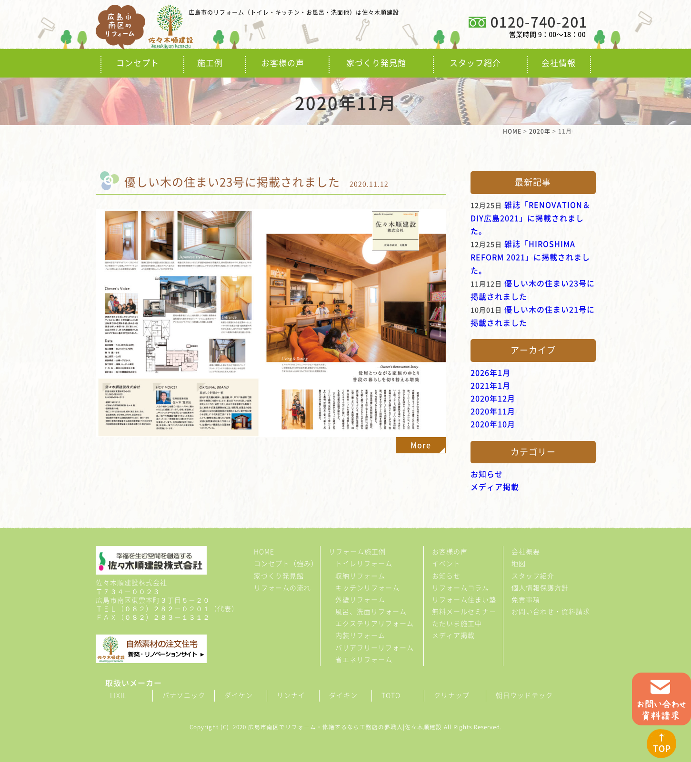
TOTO (391, 695)
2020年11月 (493, 411)
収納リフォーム (360, 576)
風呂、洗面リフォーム (371, 611)
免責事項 (525, 599)
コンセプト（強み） (286, 563)
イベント (446, 563)
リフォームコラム (460, 588)
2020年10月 (493, 424)
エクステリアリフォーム (374, 623)
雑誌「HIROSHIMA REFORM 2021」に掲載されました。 (530, 257)
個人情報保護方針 (540, 588)
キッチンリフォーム (367, 588)
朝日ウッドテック (524, 695)
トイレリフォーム (363, 563)
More (421, 445)
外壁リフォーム (360, 599)
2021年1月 (491, 386)
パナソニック (183, 695)
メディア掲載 (495, 487)
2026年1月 (491, 373)
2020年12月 (493, 398)
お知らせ (487, 474)
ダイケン (238, 695)
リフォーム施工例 (357, 551)
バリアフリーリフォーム (374, 648)
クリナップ (452, 695)
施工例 (210, 63)
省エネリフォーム (363, 659)
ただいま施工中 (457, 623)
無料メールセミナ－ (464, 611)
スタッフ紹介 (475, 63)
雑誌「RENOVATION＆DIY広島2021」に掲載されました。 (531, 218)
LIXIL (118, 695)
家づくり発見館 (376, 63)
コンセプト (137, 63)
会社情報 (558, 63)
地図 (518, 563)
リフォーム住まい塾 (464, 599)
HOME (264, 551)
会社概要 (525, 551)
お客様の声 (282, 63)
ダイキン (343, 695)
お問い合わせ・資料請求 (550, 611)
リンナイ (291, 695)
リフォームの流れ (282, 588)
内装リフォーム (360, 635)
